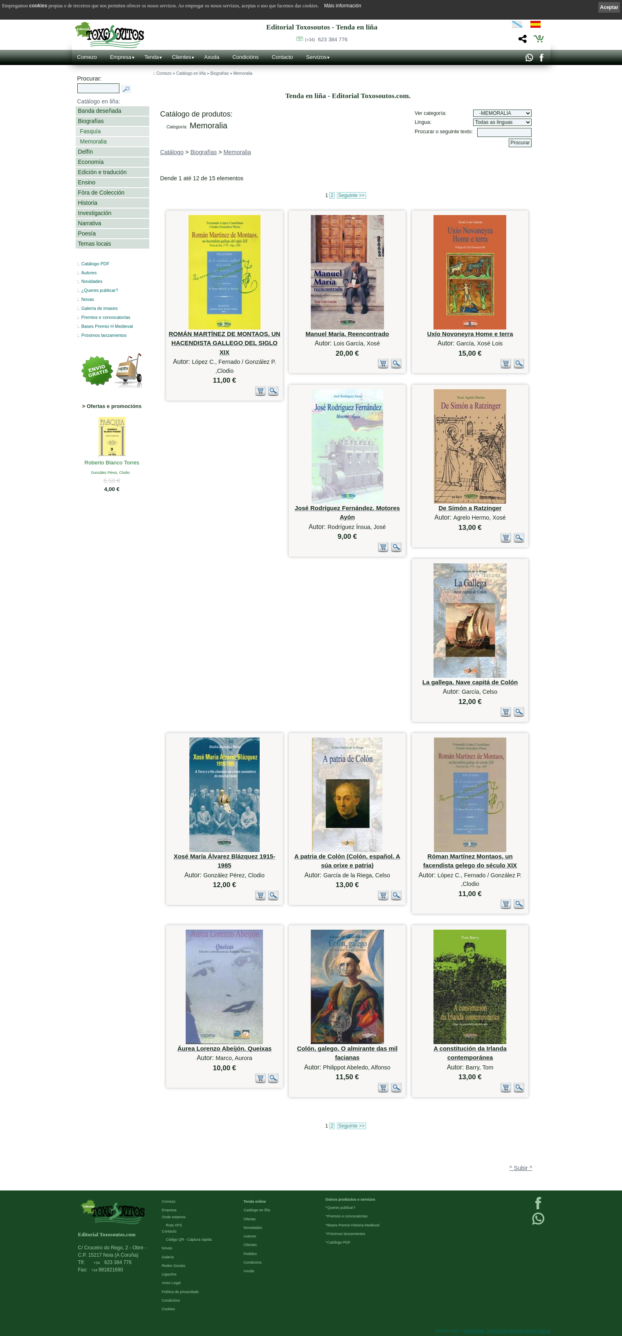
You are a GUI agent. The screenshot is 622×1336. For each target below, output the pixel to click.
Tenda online (255, 1201)
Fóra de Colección (101, 192)
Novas (87, 299)
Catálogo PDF (95, 263)
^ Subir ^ (521, 1168)
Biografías (91, 121)
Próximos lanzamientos (346, 1234)
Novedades (253, 1228)
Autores (89, 272)
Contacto (282, 57)
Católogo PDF (338, 1242)
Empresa (120, 57)
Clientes (181, 57)
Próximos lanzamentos (104, 335)
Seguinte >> (351, 195)
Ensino (87, 182)
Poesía (87, 233)
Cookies (168, 1309)
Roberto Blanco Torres (112, 463)
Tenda (151, 57)
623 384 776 (326, 39)
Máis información (342, 6)
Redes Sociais (174, 1266)
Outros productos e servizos (350, 1199)
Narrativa (89, 223)
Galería (168, 1257)
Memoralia (93, 141)
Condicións (245, 57)
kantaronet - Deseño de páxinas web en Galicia (507, 1331)
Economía (91, 162)
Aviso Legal (171, 1283)
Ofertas (250, 1219)
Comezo (87, 57)
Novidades (92, 281)
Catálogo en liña (191, 73)
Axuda (211, 57)
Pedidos (250, 1254)
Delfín (85, 151)
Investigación (95, 213)
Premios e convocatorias (105, 317)
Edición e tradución (102, 172)
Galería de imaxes (99, 308)
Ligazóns (169, 1274)
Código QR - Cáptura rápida (189, 1239)
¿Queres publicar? (99, 290)
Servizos (316, 57)
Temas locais (94, 243)
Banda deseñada (99, 111)
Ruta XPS (174, 1225)
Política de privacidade (180, 1292)
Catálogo (172, 152)
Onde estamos (174, 1217)
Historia (88, 203)
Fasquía (90, 131)
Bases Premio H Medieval (107, 326)
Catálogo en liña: (98, 101)
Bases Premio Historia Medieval (353, 1225)
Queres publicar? (341, 1208)
